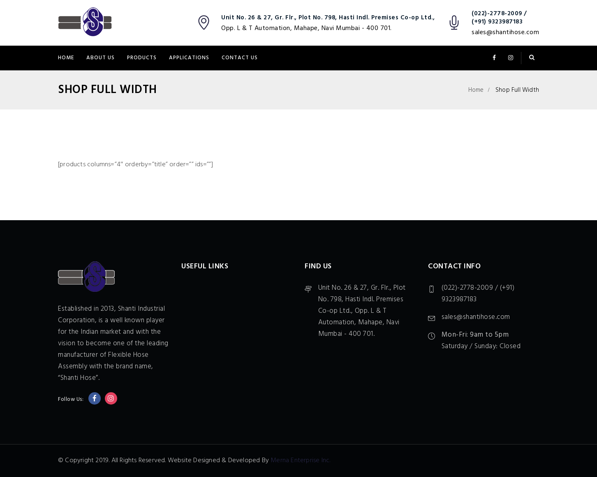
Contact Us (240, 58)
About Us (100, 58)
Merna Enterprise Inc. (300, 460)
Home (66, 58)
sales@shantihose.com (505, 32)
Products (142, 58)
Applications (189, 58)
